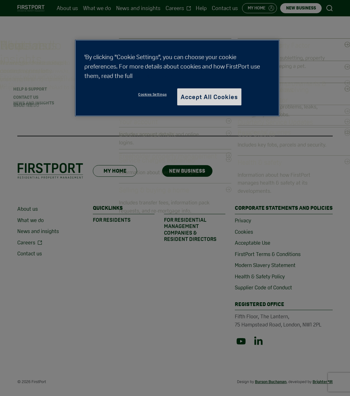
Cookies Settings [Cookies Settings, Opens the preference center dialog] (152, 94)
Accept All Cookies (209, 97)
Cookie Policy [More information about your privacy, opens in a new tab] (153, 76)
